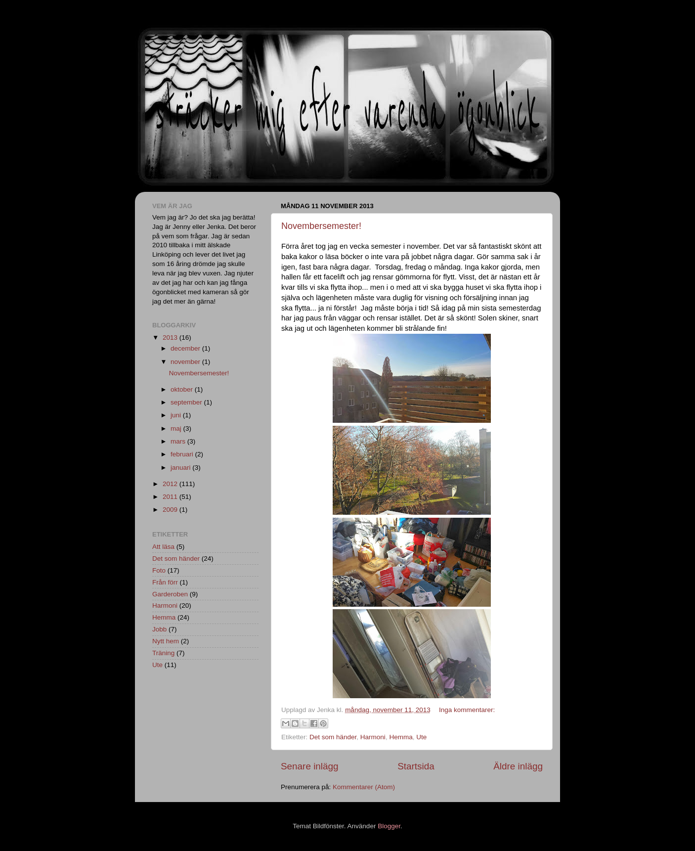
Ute (421, 737)
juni (177, 415)
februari (183, 454)
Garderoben (170, 594)
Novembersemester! (321, 226)
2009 (171, 509)
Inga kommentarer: (467, 710)
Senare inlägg (310, 766)
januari (181, 467)
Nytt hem (165, 641)
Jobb (159, 629)
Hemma (400, 737)
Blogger (389, 826)
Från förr (165, 582)
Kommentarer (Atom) (364, 787)
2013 (171, 337)
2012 (171, 484)
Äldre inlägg (518, 766)
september (187, 402)
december (186, 348)
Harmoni (373, 737)
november (186, 361)
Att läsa (163, 546)
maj (177, 428)
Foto (159, 570)
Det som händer (332, 737)
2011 (171, 496)
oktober (183, 389)
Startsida (415, 766)
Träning (163, 653)
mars (179, 441)
